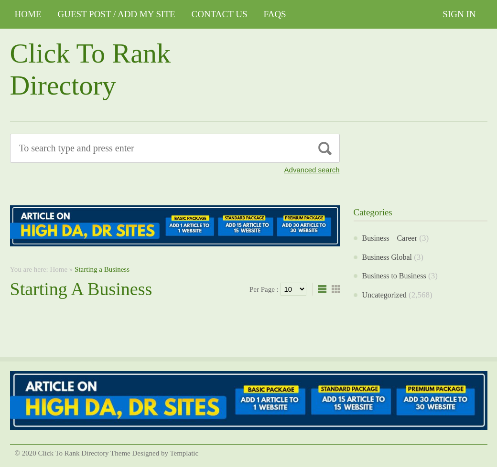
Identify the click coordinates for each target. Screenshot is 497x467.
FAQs (275, 14)
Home (28, 14)
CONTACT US (220, 14)
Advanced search (312, 170)
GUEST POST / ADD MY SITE (116, 14)
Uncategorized (384, 295)
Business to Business (394, 276)
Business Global (387, 257)
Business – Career (390, 238)
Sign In (459, 14)
